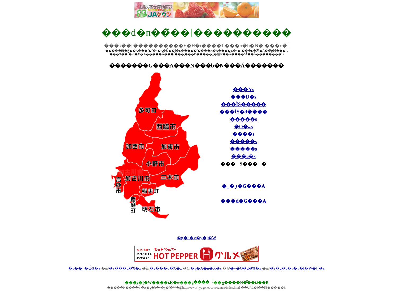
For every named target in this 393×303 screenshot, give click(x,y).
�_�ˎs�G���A (243, 186)
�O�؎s (243, 126)
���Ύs (243, 89)
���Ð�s (243, 97)
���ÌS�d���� (243, 111)
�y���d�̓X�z (125, 268)
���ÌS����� (243, 104)
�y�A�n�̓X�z (205, 268)
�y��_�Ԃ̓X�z (84, 268)
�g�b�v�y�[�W (196, 238)
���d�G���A (243, 201)
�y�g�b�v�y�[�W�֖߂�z (297, 268)
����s (243, 134)
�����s (243, 119)
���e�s (243, 156)
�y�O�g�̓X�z (245, 268)
